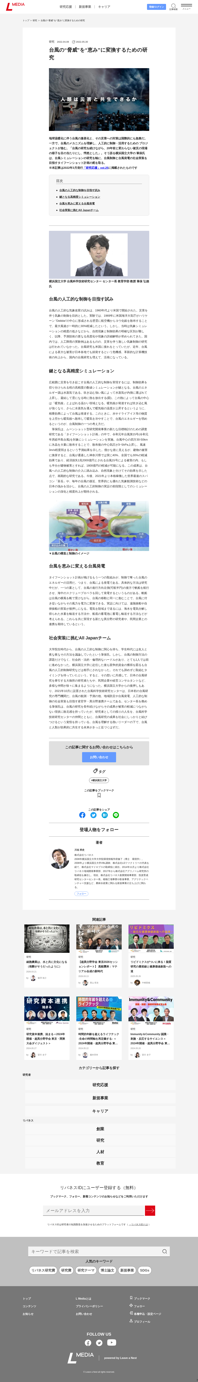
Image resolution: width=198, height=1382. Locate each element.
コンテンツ (29, 1306)
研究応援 (66, 6)
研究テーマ (86, 1270)
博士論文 (107, 1270)
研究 (35, 20)
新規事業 (85, 6)
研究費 (66, 1270)
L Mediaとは (83, 1298)
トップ (26, 20)
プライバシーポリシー (89, 1306)
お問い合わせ (84, 1313)
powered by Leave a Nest (120, 1358)
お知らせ (28, 1313)
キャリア (104, 6)
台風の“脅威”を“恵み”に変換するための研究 (63, 20)
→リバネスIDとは (138, 1224)
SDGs (144, 1270)
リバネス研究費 (43, 1270)
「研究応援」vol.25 (95, 167)
